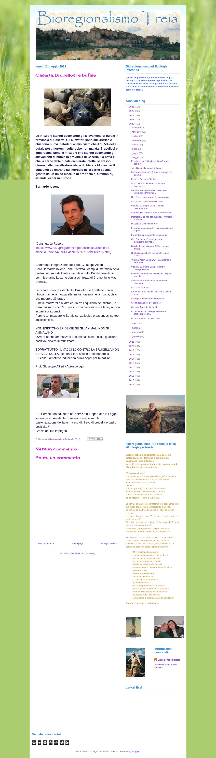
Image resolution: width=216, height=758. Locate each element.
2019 (132, 350)
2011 (132, 384)
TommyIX (114, 751)
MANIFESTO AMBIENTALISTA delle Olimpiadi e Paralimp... (149, 191)
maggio (136, 157)
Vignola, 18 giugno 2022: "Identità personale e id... (147, 207)
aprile (135, 323)
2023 (132, 119)
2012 (132, 380)
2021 (132, 342)
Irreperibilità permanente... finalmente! (149, 235)
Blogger (136, 751)
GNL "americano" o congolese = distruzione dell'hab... (146, 240)
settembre (137, 140)
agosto (135, 144)
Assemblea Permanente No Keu (147, 201)
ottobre (135, 136)
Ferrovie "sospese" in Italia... (145, 179)
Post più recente (46, 543)
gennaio (136, 336)
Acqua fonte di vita (140, 287)
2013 (132, 376)
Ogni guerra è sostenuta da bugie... (148, 298)
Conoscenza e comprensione (145, 318)
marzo (135, 328)
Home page (77, 543)
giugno (135, 153)
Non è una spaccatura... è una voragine (150, 197)
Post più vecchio (109, 543)
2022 (132, 123)
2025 (132, 111)
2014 (132, 371)
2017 (132, 359)
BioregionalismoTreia (169, 660)
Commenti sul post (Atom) (82, 553)
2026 (132, 106)
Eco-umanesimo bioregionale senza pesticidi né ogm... (148, 312)
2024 (132, 115)
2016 (132, 363)
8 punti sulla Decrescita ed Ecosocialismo (151, 212)
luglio (135, 149)
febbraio (136, 332)
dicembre (136, 127)
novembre (137, 132)
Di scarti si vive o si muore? (144, 223)
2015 (132, 367)
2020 (132, 346)
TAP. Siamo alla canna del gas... (147, 168)
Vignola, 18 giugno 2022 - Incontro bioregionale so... (148, 268)
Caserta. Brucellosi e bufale (144, 307)
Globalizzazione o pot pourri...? (146, 303)
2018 (132, 354)
